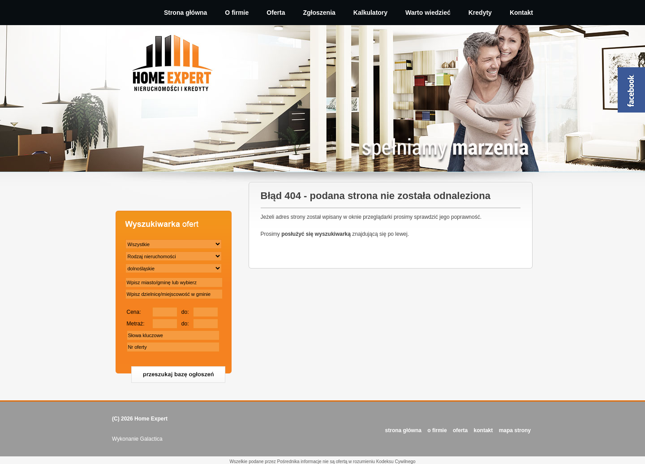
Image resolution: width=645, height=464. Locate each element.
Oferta (276, 12)
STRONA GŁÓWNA (403, 430)
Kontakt (521, 12)
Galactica (151, 439)
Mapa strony (515, 430)
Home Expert (151, 419)
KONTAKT (483, 430)
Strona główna (185, 12)
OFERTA (460, 430)
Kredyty (480, 12)
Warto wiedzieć (428, 12)
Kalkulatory (370, 12)
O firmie (237, 12)
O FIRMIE (437, 430)
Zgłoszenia (319, 12)
